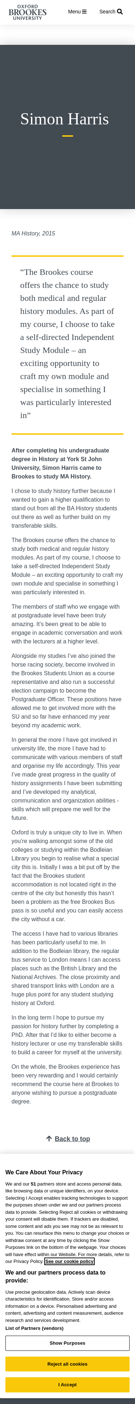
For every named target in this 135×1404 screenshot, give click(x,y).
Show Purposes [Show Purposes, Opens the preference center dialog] (67, 1343)
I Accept (67, 1384)
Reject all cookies (67, 1364)
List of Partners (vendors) (34, 1328)
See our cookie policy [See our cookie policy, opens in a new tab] (69, 1261)
